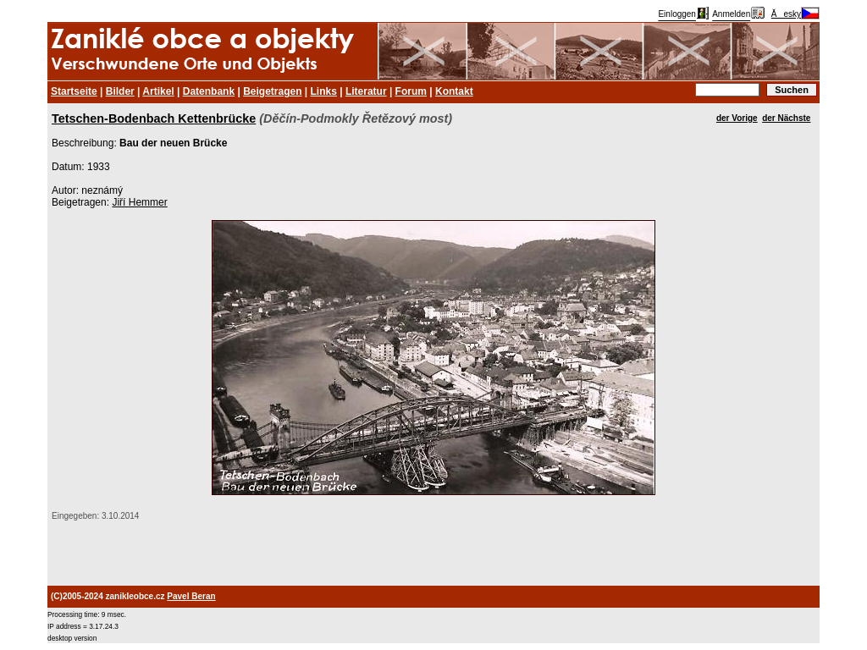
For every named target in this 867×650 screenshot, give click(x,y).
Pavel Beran (191, 596)
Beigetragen (272, 91)
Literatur (366, 91)
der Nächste (786, 118)
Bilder (120, 91)
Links (324, 91)
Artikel (158, 91)
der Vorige (737, 118)
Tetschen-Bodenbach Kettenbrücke (154, 118)
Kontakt (454, 91)
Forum (411, 91)
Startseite (74, 91)
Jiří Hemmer (139, 202)
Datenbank (209, 91)
